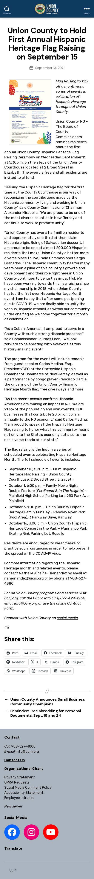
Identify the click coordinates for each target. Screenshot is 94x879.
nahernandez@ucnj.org (24, 578)
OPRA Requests (16, 782)
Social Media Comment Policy (28, 787)
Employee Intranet (19, 798)
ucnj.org (11, 598)
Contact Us (14, 760)
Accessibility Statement (23, 793)
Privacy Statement (19, 777)
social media (67, 618)
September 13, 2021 (50, 68)
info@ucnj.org (25, 603)
